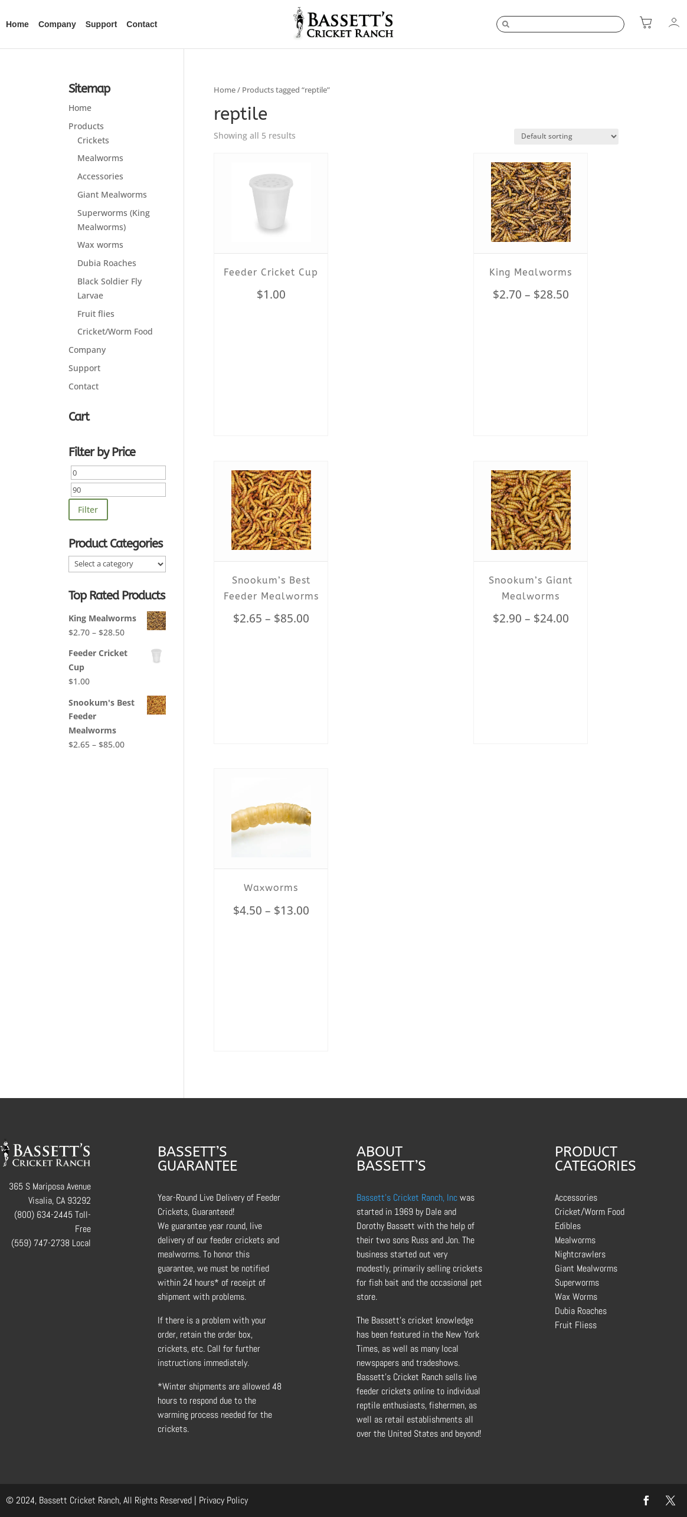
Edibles (568, 1226)
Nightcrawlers (580, 1254)
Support (101, 24)
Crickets (93, 140)
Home (17, 24)
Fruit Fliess (576, 1325)
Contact (141, 24)
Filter (88, 509)
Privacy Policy (223, 1500)
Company (57, 24)
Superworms (577, 1282)
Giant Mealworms (112, 194)
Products (86, 126)
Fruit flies (95, 313)
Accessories (100, 176)
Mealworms (100, 157)
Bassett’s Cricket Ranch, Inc (406, 1197)
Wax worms (100, 244)
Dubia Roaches (106, 262)
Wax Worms (576, 1296)
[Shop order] (566, 137)
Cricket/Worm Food (115, 331)
